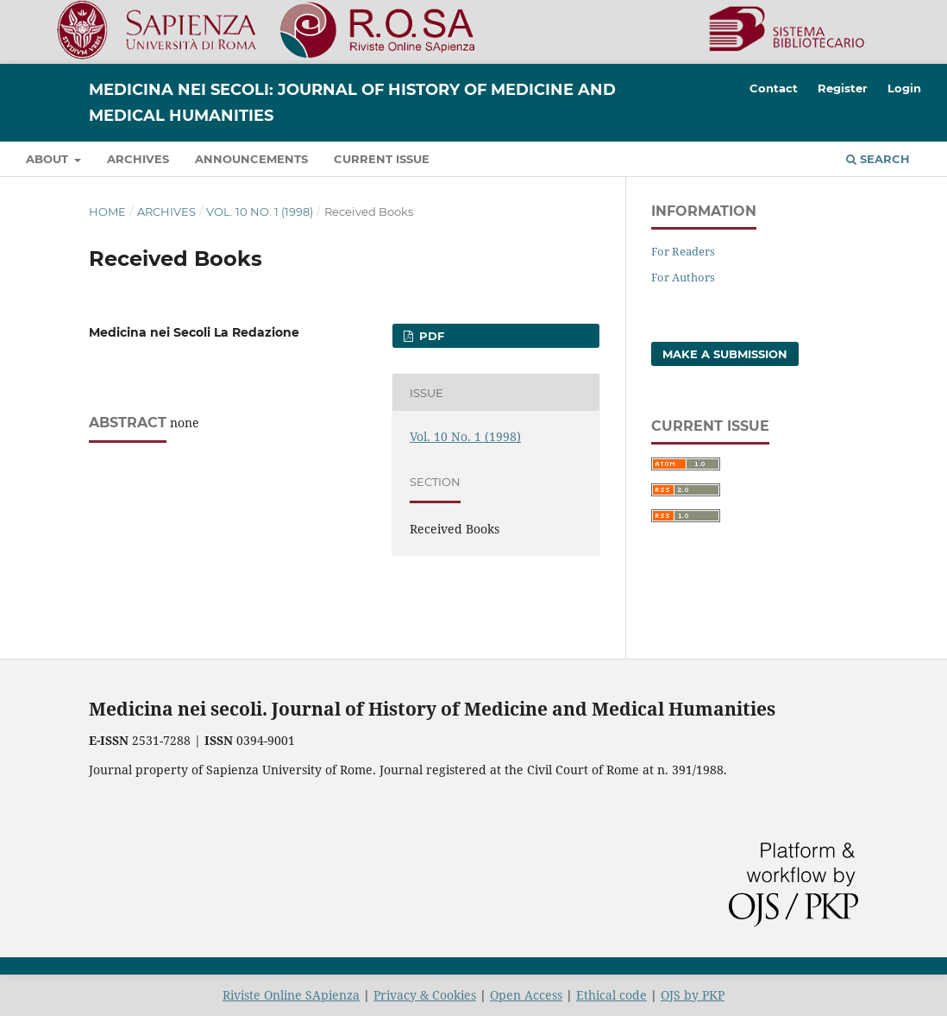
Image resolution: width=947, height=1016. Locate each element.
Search (878, 159)
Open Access (526, 995)
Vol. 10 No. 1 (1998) (259, 211)
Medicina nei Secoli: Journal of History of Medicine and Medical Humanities (352, 102)
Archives (138, 159)
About (49, 159)
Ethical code (611, 995)
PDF (430, 336)
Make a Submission (724, 354)
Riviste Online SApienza (291, 995)
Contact (773, 88)
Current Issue (382, 159)
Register (843, 88)
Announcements (251, 159)
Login (904, 88)
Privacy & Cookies (424, 995)
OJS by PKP (692, 995)
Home (107, 211)
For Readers (683, 251)
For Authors (683, 277)
